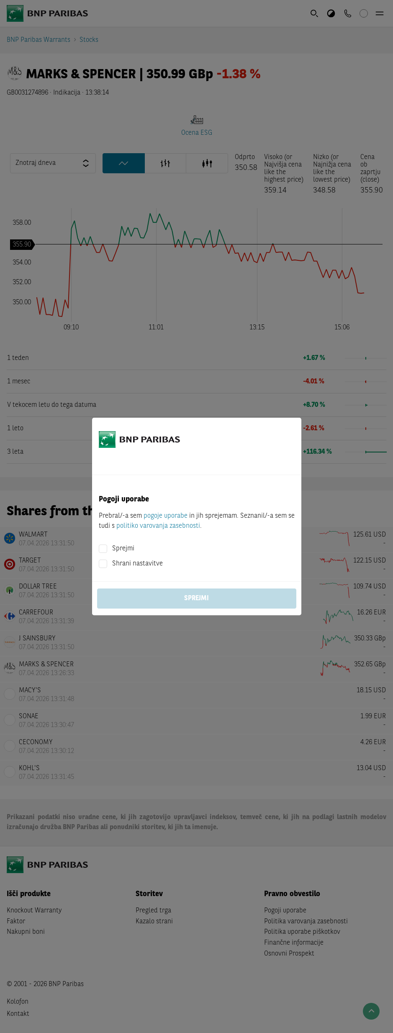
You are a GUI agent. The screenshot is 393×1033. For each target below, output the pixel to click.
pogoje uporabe (166, 516)
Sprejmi (123, 548)
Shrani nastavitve (137, 563)
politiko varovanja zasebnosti (158, 526)
